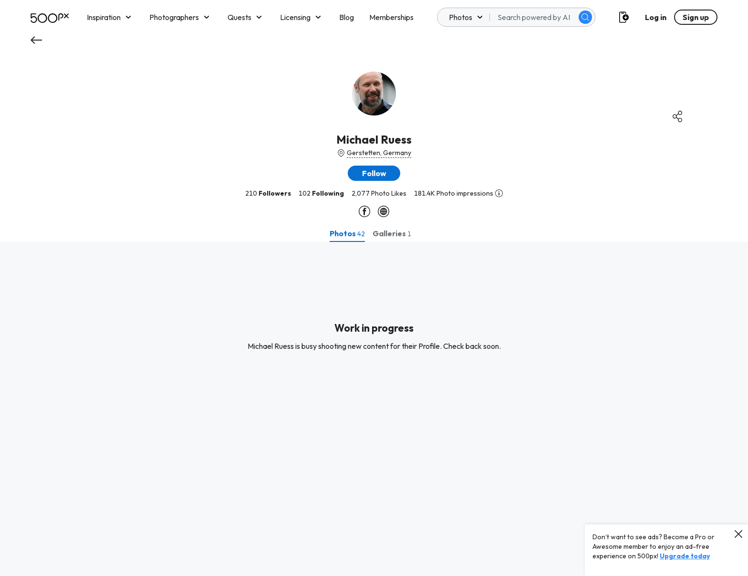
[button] (374, 173)
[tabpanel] (374, 409)
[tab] (347, 233)
